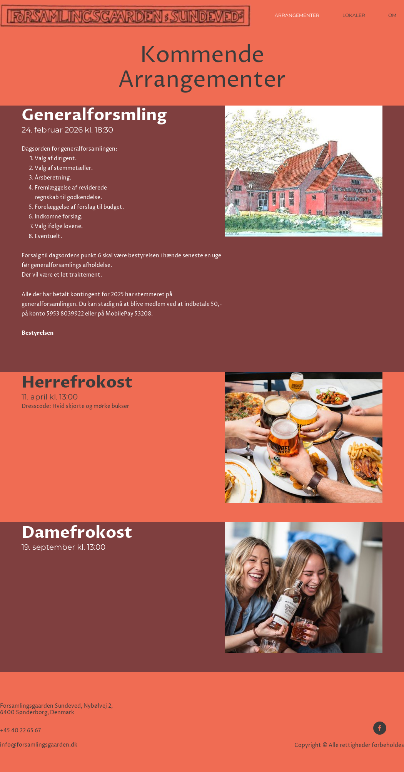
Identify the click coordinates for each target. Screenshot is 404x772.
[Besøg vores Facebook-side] (379, 728)
